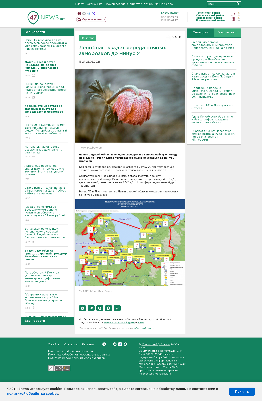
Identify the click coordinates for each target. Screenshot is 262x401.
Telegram (120, 344)
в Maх (141, 323)
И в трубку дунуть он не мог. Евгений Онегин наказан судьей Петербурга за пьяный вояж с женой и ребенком (46, 132)
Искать (238, 3)
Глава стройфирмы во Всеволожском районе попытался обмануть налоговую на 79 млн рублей (46, 214)
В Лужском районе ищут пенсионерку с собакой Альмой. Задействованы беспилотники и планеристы (46, 236)
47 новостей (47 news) (156, 345)
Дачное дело (164, 4)
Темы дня (200, 32)
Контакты (71, 344)
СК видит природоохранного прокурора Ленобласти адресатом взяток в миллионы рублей (213, 60)
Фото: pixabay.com (91, 148)
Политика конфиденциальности (70, 351)
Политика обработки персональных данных (79, 354)
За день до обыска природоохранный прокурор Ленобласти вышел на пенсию (213, 45)
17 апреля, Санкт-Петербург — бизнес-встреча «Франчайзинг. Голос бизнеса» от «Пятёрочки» (213, 135)
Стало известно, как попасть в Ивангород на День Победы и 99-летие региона (46, 193)
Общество (134, 4)
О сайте (53, 344)
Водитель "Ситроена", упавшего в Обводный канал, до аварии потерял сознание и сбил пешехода (213, 92)
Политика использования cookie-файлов (76, 358)
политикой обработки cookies (32, 393)
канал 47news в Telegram (119, 323)
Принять (242, 391)
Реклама (88, 344)
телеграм (88, 13)
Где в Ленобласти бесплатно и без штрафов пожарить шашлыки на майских (212, 120)
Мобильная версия (79, 13)
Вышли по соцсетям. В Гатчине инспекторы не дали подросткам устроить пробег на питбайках (46, 91)
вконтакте (84, 13)
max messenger (93, 13)
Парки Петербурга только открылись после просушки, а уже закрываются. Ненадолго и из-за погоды (46, 47)
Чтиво (148, 4)
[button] (82, 308)
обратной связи (144, 328)
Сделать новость (93, 19)
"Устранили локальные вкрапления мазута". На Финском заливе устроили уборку (46, 301)
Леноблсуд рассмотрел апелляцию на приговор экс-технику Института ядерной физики (46, 173)
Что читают (227, 32)
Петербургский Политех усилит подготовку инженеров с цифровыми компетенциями (46, 280)
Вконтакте (104, 344)
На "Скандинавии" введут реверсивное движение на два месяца (46, 152)
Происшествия (114, 4)
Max (125, 344)
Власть (80, 4)
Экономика (94, 4)
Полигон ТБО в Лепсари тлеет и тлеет (213, 106)
